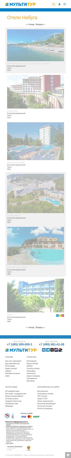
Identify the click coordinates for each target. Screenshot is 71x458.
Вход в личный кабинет (11, 370)
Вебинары (9, 406)
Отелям (9, 357)
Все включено (42, 391)
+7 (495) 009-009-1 (19, 344)
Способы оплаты (33, 368)
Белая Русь (12, 111)
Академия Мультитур (13, 401)
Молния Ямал (13, 215)
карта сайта (9, 443)
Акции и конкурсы (33, 376)
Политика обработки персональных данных (19, 426)
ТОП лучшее (42, 396)
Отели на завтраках (45, 408)
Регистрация (10, 366)
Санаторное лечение (45, 394)
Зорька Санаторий (16, 162)
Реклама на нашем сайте (12, 374)
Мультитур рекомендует (46, 403)
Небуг (9, 315)
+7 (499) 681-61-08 (51, 344)
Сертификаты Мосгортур (32, 379)
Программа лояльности (31, 372)
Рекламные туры (11, 403)
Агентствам (11, 387)
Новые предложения (45, 401)
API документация (12, 391)
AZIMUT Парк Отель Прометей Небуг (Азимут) (28, 63)
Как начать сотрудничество (15, 394)
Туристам (31, 357)
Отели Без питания (44, 406)
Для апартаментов (12, 363)
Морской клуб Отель (17, 267)
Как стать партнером (13, 361)
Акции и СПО (42, 399)
